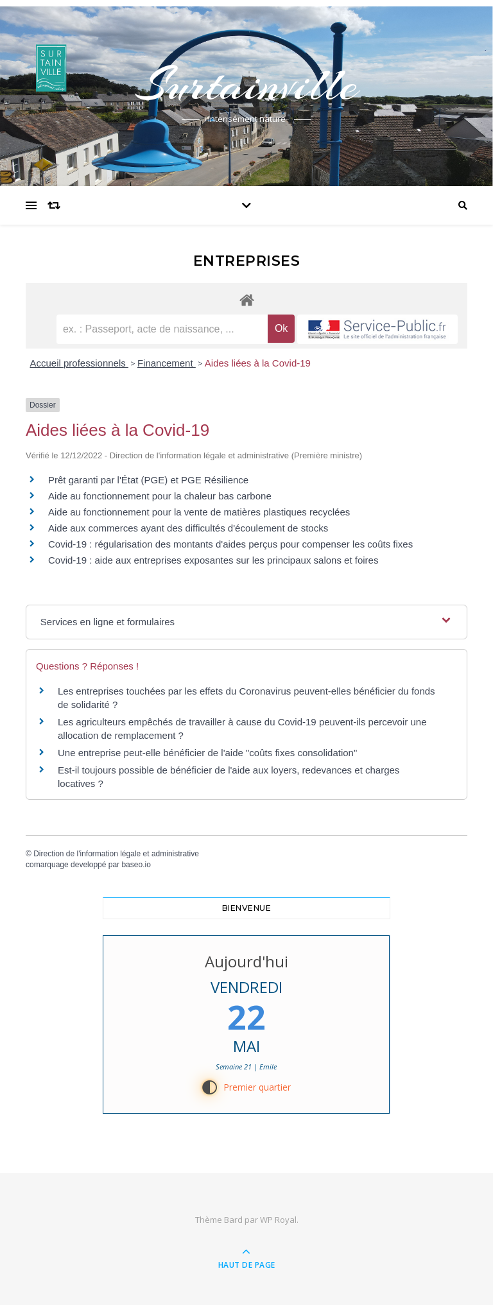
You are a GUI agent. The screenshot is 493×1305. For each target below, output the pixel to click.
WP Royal (278, 1219)
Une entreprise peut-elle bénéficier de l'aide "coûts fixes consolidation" (207, 752)
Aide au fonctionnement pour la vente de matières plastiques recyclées (199, 511)
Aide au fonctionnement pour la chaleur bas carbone (160, 495)
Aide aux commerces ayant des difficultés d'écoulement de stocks (188, 528)
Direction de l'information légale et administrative (116, 853)
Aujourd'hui (246, 961)
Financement (166, 363)
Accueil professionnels (79, 363)
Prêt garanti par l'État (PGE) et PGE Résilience (148, 479)
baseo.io (135, 864)
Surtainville (246, 84)
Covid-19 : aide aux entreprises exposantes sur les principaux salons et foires (213, 560)
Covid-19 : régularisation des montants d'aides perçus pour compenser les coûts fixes (230, 544)
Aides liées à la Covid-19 (258, 363)
